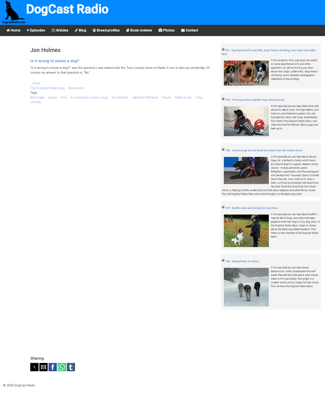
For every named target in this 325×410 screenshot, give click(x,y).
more (36, 83)
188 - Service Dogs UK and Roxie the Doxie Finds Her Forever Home (262, 150)
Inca (64, 97)
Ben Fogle (37, 97)
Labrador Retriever (145, 97)
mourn (166, 97)
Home (13, 30)
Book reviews (139, 30)
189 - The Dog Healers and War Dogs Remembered (253, 99)
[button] (34, 367)
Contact (189, 30)
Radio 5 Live (183, 97)
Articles (60, 30)
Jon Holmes (119, 97)
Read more (76, 88)
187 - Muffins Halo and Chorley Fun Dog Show (250, 208)
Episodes (36, 30)
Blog (80, 30)
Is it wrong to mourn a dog (89, 97)
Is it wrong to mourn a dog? (54, 60)
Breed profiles (106, 30)
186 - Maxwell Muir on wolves (240, 261)
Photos (167, 30)
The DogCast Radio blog (47, 88)
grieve (52, 97)
